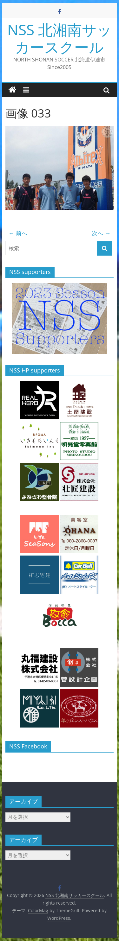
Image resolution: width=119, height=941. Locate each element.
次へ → (101, 233)
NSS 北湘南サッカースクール (59, 38)
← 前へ (18, 233)
